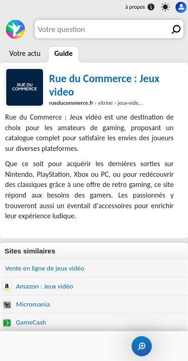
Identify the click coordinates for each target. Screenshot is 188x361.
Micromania (26, 304)
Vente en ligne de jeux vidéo (44, 268)
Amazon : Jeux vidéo (38, 286)
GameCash (24, 322)
